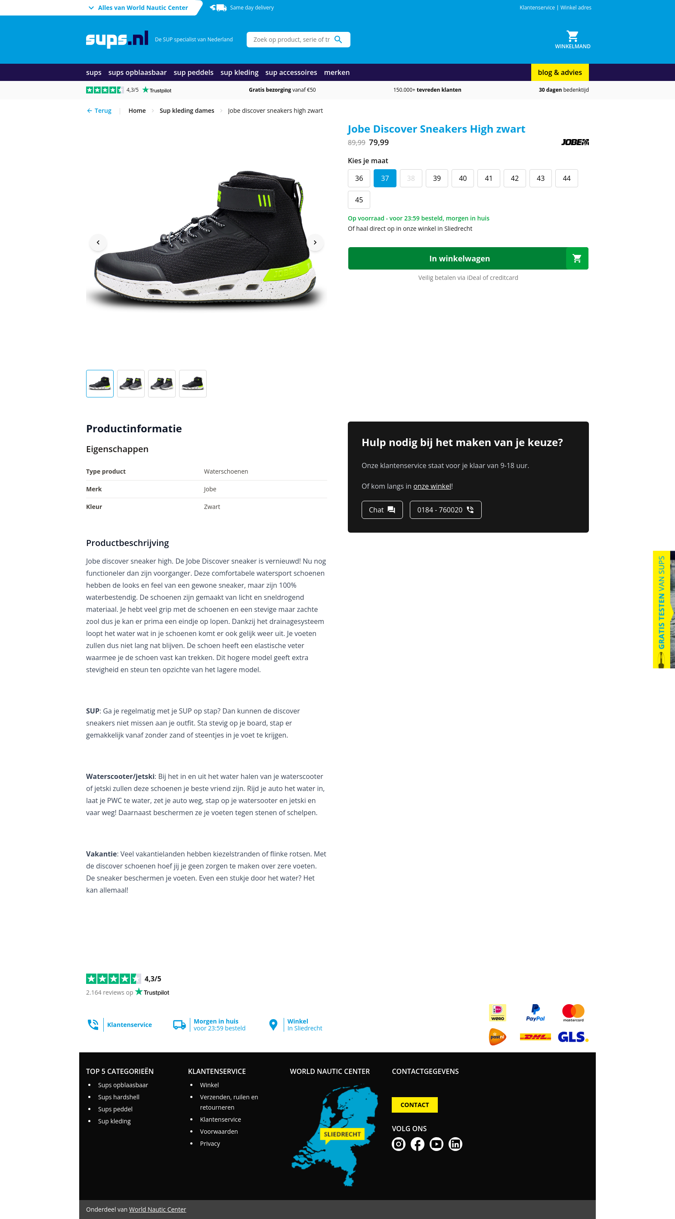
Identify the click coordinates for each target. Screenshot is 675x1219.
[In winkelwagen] (468, 258)
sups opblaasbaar (137, 72)
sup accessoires (291, 72)
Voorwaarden (219, 1131)
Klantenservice (537, 7)
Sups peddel (115, 1109)
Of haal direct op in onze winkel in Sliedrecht (410, 228)
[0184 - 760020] (446, 510)
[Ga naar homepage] (117, 40)
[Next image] (315, 242)
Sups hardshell (118, 1097)
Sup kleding (114, 1121)
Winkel (209, 1085)
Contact (414, 1105)
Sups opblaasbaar (123, 1085)
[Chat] (382, 510)
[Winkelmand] (573, 40)
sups (94, 72)
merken (337, 72)
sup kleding (239, 72)
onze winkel (432, 486)
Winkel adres (575, 7)
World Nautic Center (157, 1209)
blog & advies (560, 72)
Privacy (210, 1143)
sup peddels (194, 72)
